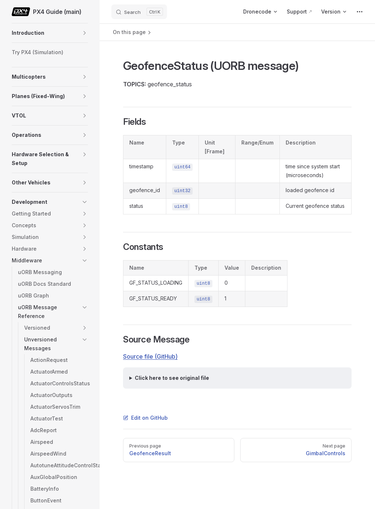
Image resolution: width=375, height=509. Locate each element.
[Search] (139, 11)
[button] (84, 33)
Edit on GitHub (145, 418)
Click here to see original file (172, 378)
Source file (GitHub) (150, 356)
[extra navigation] (360, 11)
